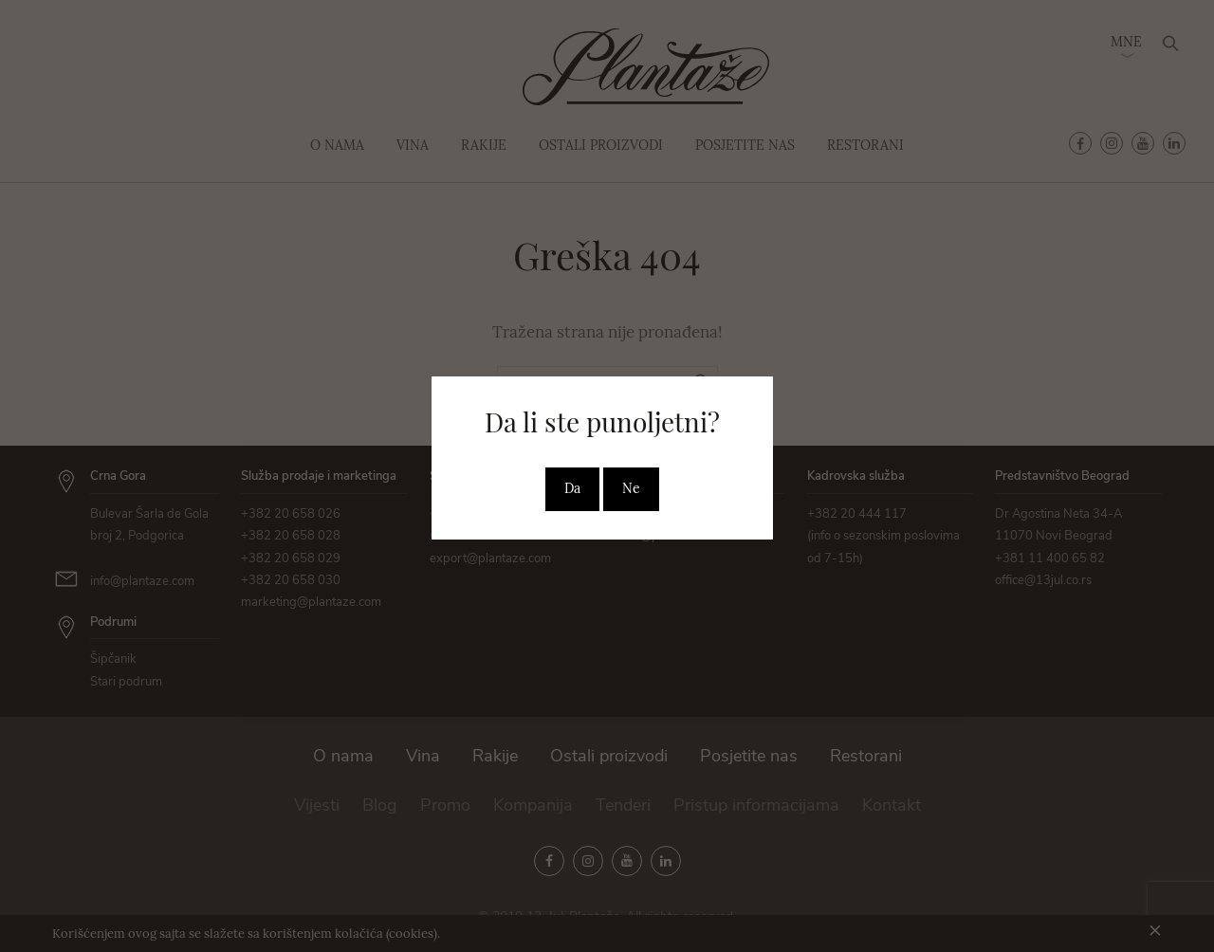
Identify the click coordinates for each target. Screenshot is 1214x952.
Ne (631, 488)
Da (572, 488)
